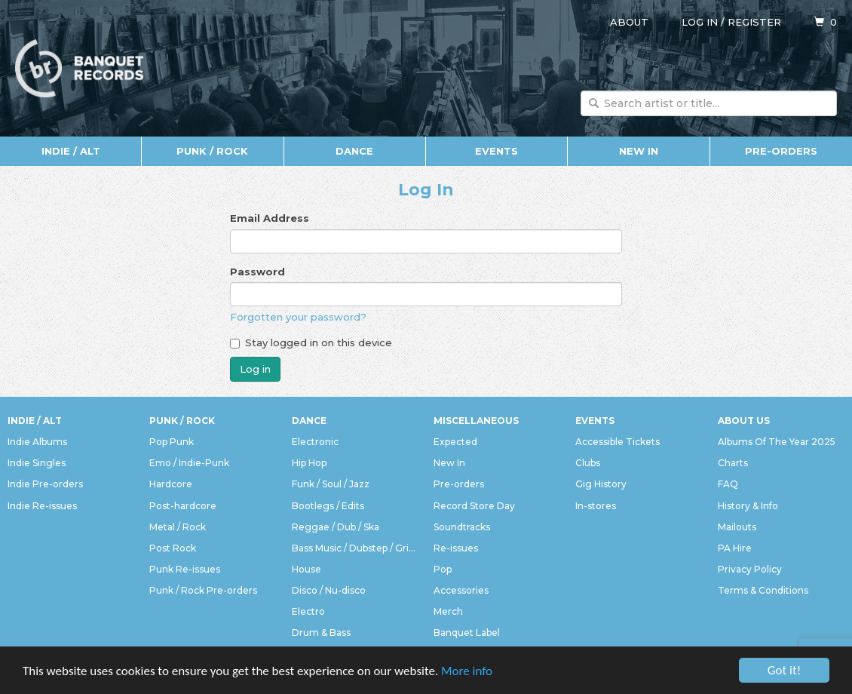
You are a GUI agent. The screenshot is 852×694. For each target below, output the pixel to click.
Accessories (461, 590)
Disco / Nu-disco (329, 590)
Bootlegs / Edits (328, 505)
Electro (308, 611)
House (306, 569)
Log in (700, 22)
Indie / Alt (70, 151)
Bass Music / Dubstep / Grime (355, 548)
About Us (744, 420)
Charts (733, 462)
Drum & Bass (321, 632)
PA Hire (735, 548)
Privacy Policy (750, 569)
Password (257, 272)
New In (638, 151)
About (629, 22)
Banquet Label (467, 632)
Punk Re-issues (184, 569)
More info (466, 671)
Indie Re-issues (42, 505)
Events (496, 151)
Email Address (269, 218)
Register (754, 22)
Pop (443, 569)
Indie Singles (37, 462)
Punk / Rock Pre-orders (203, 590)
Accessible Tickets (617, 441)
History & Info (748, 505)
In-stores (595, 505)
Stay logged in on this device (311, 342)
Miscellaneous (476, 420)
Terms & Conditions (763, 590)
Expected (455, 441)
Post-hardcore (182, 505)
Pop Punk (171, 441)
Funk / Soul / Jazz (330, 484)
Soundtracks (462, 527)
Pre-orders (781, 151)
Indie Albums (37, 441)
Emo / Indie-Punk (189, 462)
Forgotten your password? (298, 317)
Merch (448, 611)
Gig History (601, 484)
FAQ (728, 484)
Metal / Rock (177, 527)
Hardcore (170, 484)
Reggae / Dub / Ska (335, 527)
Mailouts (737, 527)
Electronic (315, 441)
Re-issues (456, 548)
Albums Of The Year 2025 (776, 441)
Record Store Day (474, 505)
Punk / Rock (212, 151)
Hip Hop (309, 462)
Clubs (587, 462)
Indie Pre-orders (45, 484)
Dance (354, 151)
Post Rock (172, 548)
